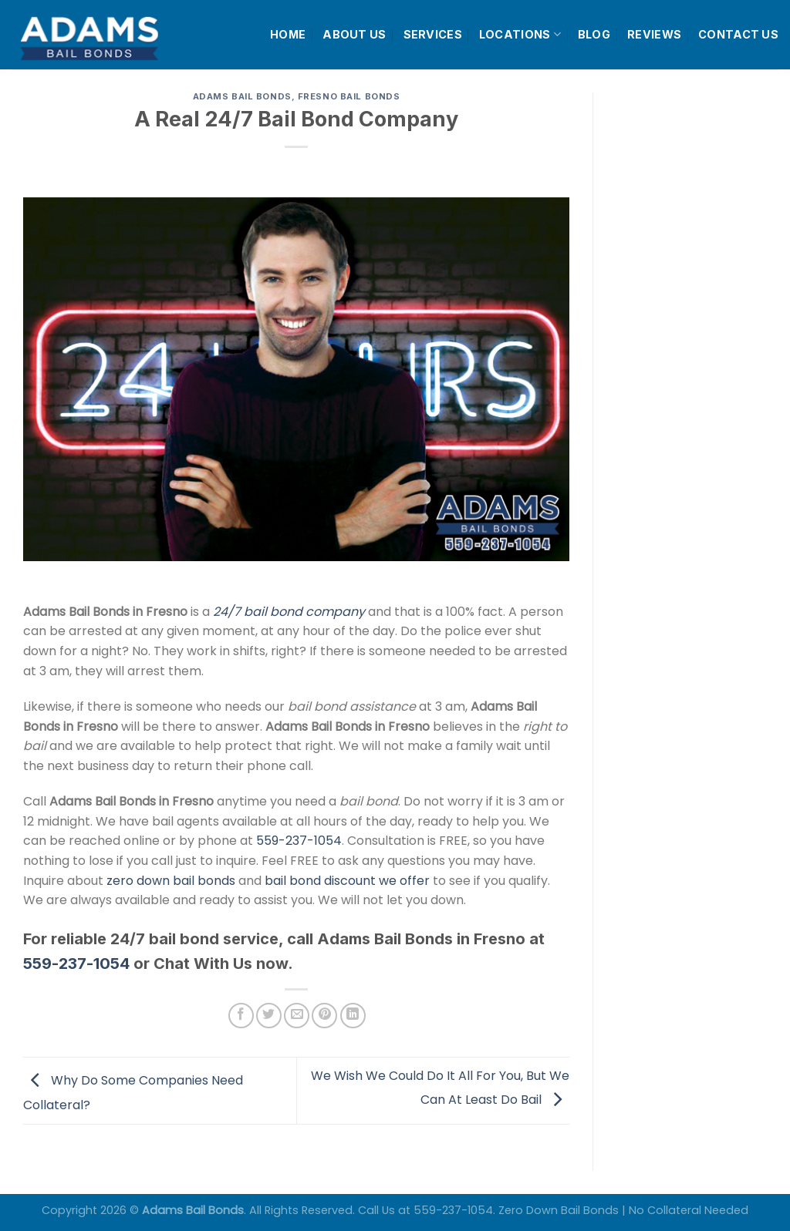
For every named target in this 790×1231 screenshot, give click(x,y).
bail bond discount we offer (347, 881)
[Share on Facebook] (241, 1015)
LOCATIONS (520, 34)
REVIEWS (654, 34)
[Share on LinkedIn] (353, 1015)
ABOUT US (354, 34)
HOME (288, 34)
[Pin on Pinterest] (324, 1015)
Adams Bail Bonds (242, 96)
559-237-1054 (299, 840)
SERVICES (432, 34)
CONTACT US (738, 34)
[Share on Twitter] (269, 1015)
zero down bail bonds (170, 881)
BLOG (594, 34)
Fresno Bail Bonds (349, 96)
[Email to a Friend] (296, 1015)
